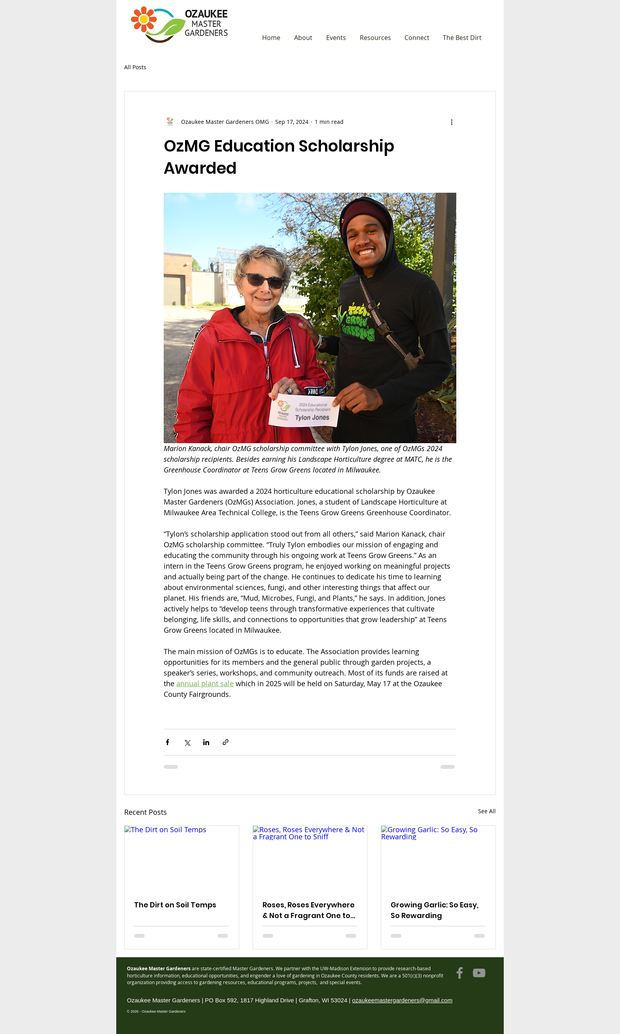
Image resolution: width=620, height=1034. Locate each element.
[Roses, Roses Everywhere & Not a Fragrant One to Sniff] (310, 858)
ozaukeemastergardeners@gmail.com (402, 1000)
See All (487, 811)
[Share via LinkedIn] (206, 742)
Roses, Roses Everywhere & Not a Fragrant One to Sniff (309, 910)
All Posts (135, 67)
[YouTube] (479, 973)
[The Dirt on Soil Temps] (182, 858)
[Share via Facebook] (167, 742)
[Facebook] (459, 973)
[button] (303, 38)
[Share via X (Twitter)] (187, 742)
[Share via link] (225, 742)
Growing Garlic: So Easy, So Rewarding (434, 910)
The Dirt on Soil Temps (175, 905)
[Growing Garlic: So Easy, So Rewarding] (438, 858)
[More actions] (451, 121)
